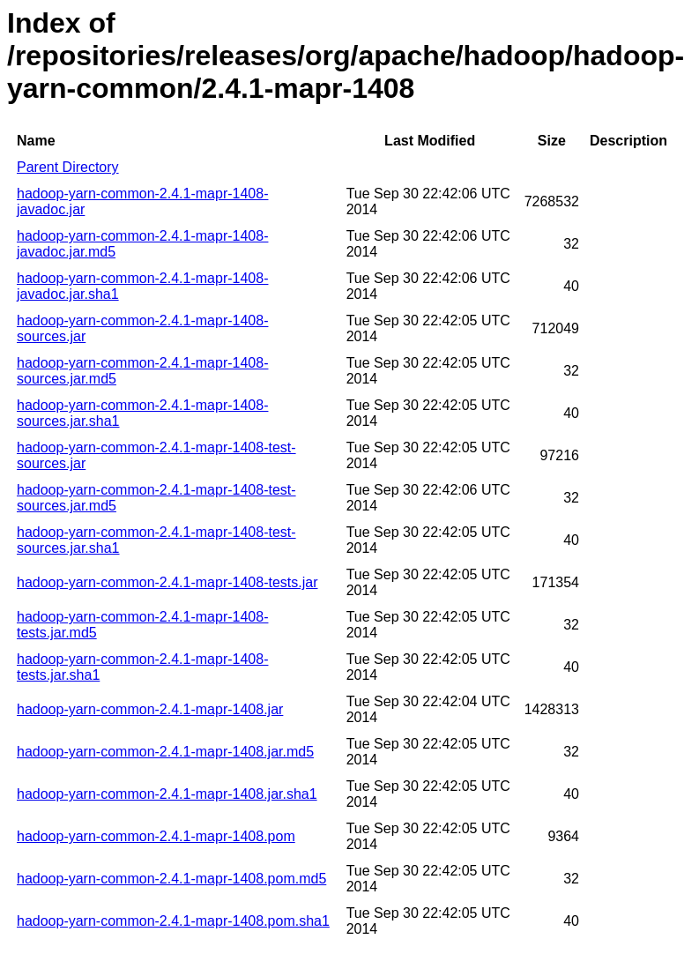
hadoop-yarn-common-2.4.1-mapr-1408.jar (150, 709)
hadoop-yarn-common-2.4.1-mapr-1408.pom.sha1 (173, 920)
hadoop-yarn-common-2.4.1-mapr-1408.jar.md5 (165, 751)
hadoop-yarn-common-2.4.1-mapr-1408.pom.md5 (171, 878)
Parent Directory (68, 167)
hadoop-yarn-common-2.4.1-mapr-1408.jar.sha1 (167, 793)
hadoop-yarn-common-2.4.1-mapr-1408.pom (156, 836)
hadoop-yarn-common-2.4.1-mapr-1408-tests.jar (167, 582)
